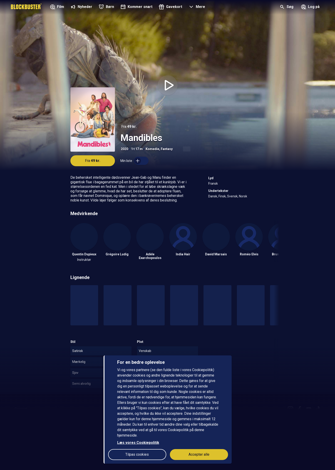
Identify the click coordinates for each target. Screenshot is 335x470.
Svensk (232, 196)
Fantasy (167, 149)
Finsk (222, 196)
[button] (196, 7)
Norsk (243, 196)
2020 (124, 149)
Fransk (213, 183)
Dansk (212, 196)
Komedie (152, 149)
